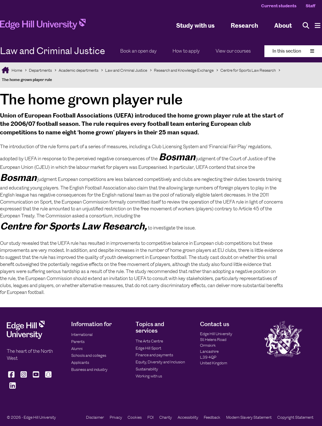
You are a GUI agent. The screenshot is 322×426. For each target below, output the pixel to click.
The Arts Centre (149, 341)
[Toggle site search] (306, 25)
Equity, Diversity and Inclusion (160, 362)
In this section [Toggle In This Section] (293, 51)
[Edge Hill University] (26, 337)
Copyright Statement (295, 417)
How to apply (186, 51)
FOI (150, 417)
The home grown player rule (27, 79)
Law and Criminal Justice (126, 70)
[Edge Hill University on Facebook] (12, 377)
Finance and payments (154, 355)
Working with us (149, 376)
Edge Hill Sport (148, 348)
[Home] (43, 25)
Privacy (116, 417)
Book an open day (138, 51)
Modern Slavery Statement (249, 417)
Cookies (135, 417)
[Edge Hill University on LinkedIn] (12, 388)
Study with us (195, 25)
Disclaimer (95, 417)
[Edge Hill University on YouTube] (36, 377)
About (283, 25)
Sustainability (147, 369)
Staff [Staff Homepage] (310, 5)
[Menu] (317, 25)
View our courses (233, 51)
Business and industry (89, 369)
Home (16, 70)
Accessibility (188, 417)
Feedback (212, 417)
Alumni (77, 348)
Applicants (80, 362)
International (82, 334)
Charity (165, 417)
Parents (78, 341)
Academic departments (78, 70)
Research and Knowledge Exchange (184, 70)
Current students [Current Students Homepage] (279, 5)
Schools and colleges (88, 355)
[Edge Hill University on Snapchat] (48, 377)
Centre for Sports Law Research (248, 70)
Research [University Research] (244, 25)
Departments (40, 70)
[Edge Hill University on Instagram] (23, 377)
